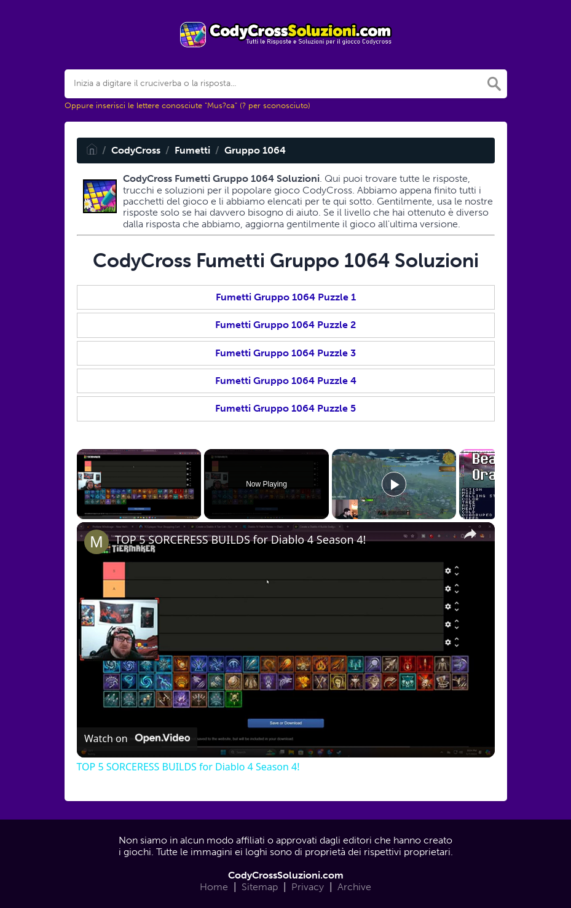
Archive (354, 887)
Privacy (307, 887)
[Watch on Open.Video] (137, 738)
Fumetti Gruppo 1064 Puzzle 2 (285, 325)
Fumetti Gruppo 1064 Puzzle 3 (285, 353)
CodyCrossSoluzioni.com (286, 875)
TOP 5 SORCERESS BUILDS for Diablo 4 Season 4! (240, 539)
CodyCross (135, 150)
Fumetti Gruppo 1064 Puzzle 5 (285, 408)
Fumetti (192, 150)
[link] (96, 542)
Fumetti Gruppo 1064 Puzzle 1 (286, 297)
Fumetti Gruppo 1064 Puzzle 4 (285, 380)
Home (214, 887)
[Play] (394, 484)
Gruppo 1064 (255, 150)
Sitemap (260, 887)
